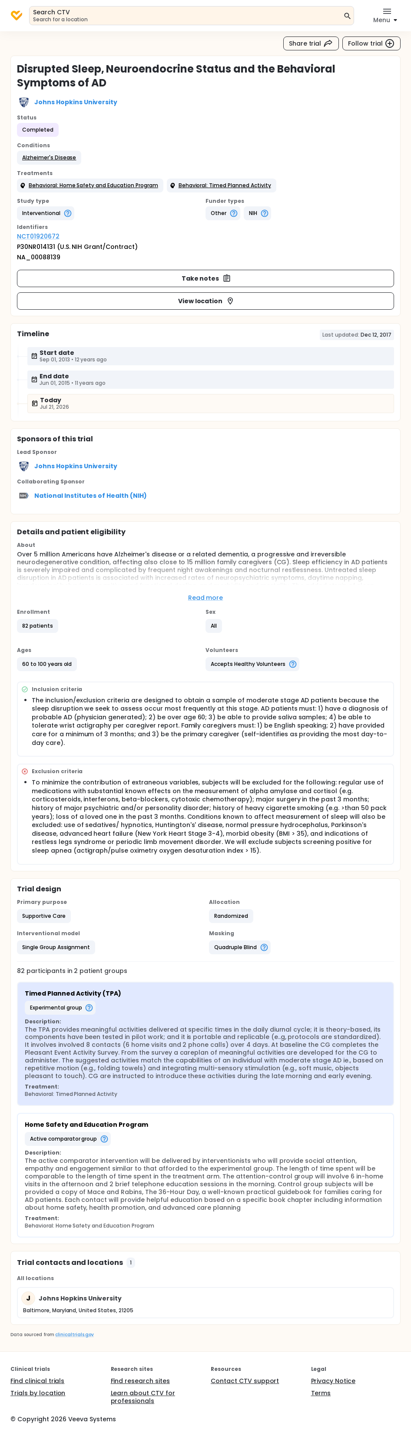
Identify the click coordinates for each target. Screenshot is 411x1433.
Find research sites (140, 1381)
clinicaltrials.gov (74, 1334)
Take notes (207, 278)
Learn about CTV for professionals (143, 1397)
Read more (205, 598)
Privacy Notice (333, 1381)
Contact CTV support (245, 1381)
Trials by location (37, 1393)
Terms (321, 1393)
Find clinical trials (37, 1381)
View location (206, 301)
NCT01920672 (38, 236)
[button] (49, 158)
